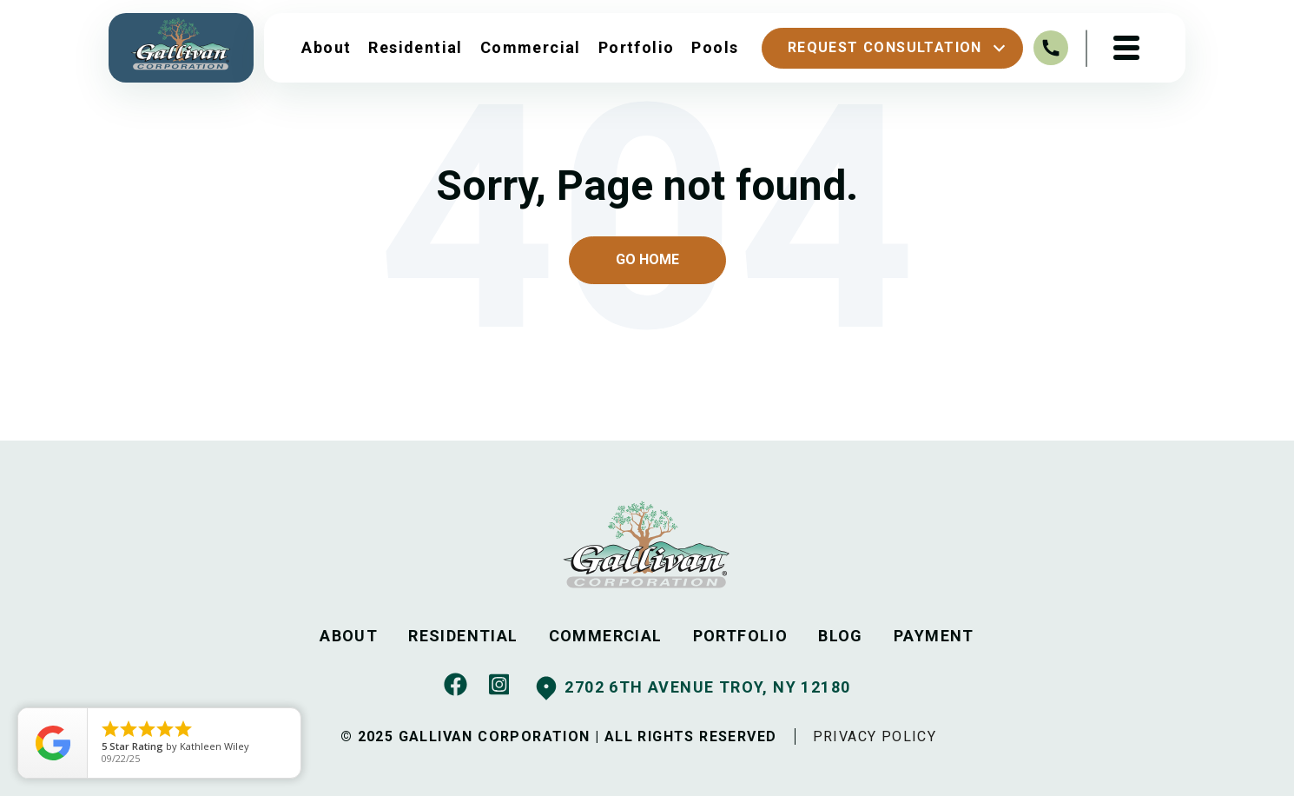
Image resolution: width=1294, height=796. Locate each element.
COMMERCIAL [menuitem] (606, 636)
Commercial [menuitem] (530, 47)
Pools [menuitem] (714, 47)
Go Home (647, 259)
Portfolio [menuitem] (636, 47)
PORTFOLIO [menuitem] (741, 636)
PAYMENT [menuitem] (934, 636)
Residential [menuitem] (415, 47)
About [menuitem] (326, 47)
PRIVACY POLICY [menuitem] (875, 736)
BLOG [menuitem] (840, 636)
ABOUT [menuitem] (349, 636)
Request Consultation (899, 48)
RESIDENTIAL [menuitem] (463, 636)
